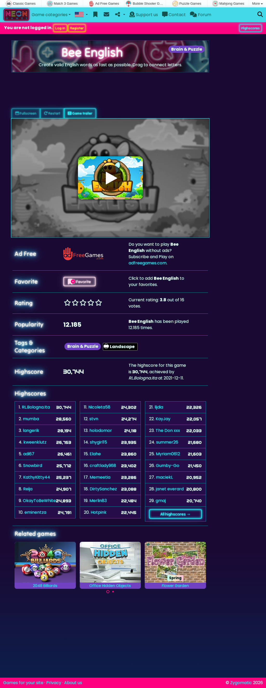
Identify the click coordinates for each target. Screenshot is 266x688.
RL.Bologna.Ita (36, 407)
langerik (31, 430)
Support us (143, 15)
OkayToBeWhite (39, 501)
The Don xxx (168, 430)
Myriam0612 (168, 454)
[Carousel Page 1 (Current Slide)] (107, 591)
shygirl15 (98, 442)
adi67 (28, 454)
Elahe (95, 454)
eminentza (35, 512)
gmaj (161, 501)
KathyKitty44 (36, 477)
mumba (31, 419)
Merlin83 (98, 501)
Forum (200, 15)
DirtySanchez (103, 489)
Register (77, 28)
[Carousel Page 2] (113, 591)
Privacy (53, 683)
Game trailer (80, 113)
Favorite (79, 281)
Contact (174, 15)
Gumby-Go (167, 466)
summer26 (167, 442)
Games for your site (23, 683)
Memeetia (100, 477)
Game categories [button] (50, 15)
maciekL (164, 477)
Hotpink (99, 512)
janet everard (170, 489)
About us (73, 683)
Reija (27, 489)
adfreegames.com (148, 263)
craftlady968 (103, 466)
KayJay (163, 419)
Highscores (250, 28)
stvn (93, 419)
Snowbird (32, 466)
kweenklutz (34, 442)
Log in (60, 28)
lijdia (159, 407)
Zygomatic (241, 683)
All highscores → (175, 514)
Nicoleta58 (99, 407)
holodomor (100, 430)
